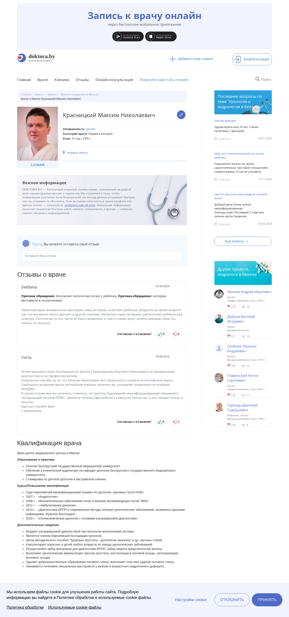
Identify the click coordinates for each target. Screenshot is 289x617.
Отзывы (82, 79)
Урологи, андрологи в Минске (237, 271)
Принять (267, 600)
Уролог (91, 129)
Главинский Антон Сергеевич (242, 378)
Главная (24, 79)
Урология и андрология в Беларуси (240, 104)
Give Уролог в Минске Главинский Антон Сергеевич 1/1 (229, 395)
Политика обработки (25, 607)
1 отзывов (37, 164)
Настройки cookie (191, 600)
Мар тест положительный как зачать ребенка (239, 155)
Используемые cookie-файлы (74, 607)
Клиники (62, 79)
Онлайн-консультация (114, 79)
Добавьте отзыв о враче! (191, 59)
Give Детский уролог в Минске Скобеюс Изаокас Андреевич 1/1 (229, 365)
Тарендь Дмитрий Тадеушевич (242, 407)
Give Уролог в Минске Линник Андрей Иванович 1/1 (229, 306)
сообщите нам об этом (79, 205)
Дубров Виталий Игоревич (241, 319)
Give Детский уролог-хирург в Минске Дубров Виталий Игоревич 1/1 (229, 336)
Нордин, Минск (77, 152)
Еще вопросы (238, 241)
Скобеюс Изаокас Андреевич (242, 348)
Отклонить (232, 600)
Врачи (42, 79)
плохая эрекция (225, 121)
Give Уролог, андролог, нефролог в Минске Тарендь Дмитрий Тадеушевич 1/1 (229, 424)
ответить (224, 139)
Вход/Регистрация (251, 59)
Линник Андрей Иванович (249, 291)
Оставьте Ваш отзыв (102, 256)
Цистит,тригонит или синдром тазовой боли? (240, 196)
